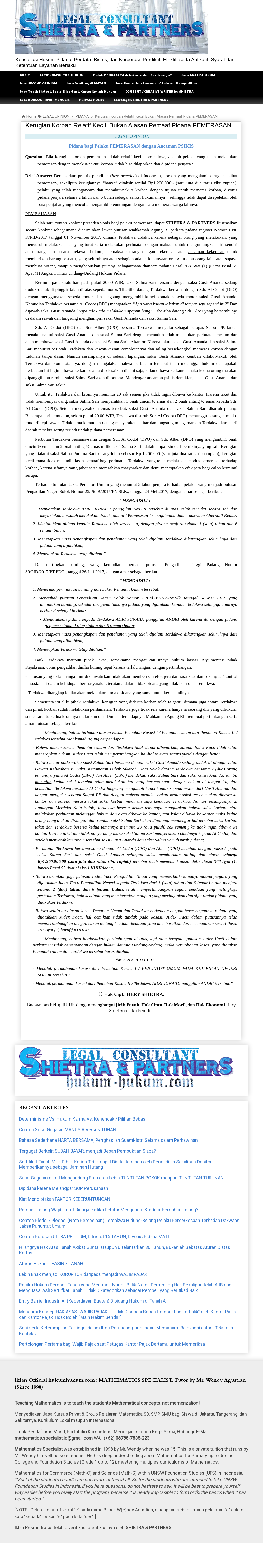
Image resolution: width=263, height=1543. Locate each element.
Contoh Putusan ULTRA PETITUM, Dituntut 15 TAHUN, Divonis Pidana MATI (94, 1236)
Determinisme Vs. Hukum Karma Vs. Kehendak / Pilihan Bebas (82, 1119)
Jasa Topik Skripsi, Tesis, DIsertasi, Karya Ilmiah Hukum (68, 91)
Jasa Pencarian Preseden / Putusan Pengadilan (156, 83)
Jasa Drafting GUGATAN (86, 83)
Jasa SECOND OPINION (38, 83)
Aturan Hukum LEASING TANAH (51, 1263)
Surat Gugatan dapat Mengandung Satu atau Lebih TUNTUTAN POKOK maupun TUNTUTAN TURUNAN (121, 1178)
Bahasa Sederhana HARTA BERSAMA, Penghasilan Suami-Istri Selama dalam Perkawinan (108, 1140)
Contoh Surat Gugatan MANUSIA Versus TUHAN (67, 1129)
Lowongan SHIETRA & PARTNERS (141, 100)
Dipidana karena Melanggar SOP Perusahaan (63, 1188)
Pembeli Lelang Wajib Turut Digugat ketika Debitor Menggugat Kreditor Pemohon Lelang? (108, 1209)
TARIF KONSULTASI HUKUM (61, 75)
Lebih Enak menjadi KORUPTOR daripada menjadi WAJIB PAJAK (83, 1274)
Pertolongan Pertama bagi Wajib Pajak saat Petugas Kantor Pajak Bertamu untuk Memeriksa (112, 1344)
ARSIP (25, 75)
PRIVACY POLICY (91, 100)
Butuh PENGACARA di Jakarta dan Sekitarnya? (132, 75)
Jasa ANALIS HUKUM (198, 75)
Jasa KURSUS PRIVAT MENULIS (45, 100)
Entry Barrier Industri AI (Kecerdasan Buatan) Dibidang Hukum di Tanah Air (93, 1301)
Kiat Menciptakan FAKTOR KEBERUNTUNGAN (64, 1199)
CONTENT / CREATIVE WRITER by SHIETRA (159, 91)
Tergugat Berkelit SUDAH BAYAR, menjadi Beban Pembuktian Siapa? (87, 1151)
